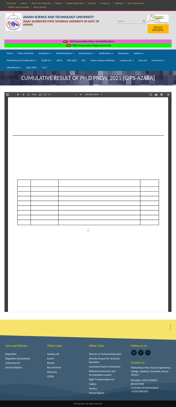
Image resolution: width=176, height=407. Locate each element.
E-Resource (158, 60)
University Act (12, 362)
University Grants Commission (104, 366)
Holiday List (53, 354)
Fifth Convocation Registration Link (88, 45)
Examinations (86, 53)
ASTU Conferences (136, 3)
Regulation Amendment (17, 358)
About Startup (39, 7)
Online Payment (158, 29)
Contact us (105, 3)
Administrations (65, 53)
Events (50, 358)
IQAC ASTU (31, 67)
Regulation (123, 53)
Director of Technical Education (105, 354)
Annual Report (96, 392)
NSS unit (143, 60)
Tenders (93, 388)
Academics (45, 53)
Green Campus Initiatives (102, 60)
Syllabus (139, 53)
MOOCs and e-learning (18, 7)
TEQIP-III (46, 60)
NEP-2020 (72, 60)
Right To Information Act (101, 379)
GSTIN (50, 376)
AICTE (59, 60)
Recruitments (54, 367)
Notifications (106, 53)
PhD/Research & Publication (21, 60)
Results (58, 3)
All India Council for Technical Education (104, 360)
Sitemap (92, 3)
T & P (44, 67)
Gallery (23, 3)
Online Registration (75, 3)
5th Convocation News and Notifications (88, 41)
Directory (52, 372)
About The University (41, 3)
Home (10, 53)
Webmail (119, 3)
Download (11, 3)
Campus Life (127, 60)
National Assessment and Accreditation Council (102, 373)
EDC (84, 60)
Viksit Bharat (14, 67)
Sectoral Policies (13, 367)
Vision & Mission (26, 53)
